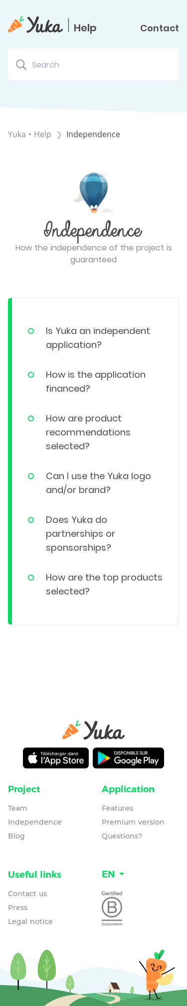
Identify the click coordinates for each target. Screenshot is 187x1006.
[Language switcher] (141, 874)
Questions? (122, 836)
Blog (16, 836)
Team (17, 808)
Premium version (133, 822)
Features (117, 808)
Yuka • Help (29, 134)
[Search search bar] (93, 65)
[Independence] (93, 134)
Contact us (27, 893)
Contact (159, 28)
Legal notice (30, 921)
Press (17, 907)
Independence (35, 822)
